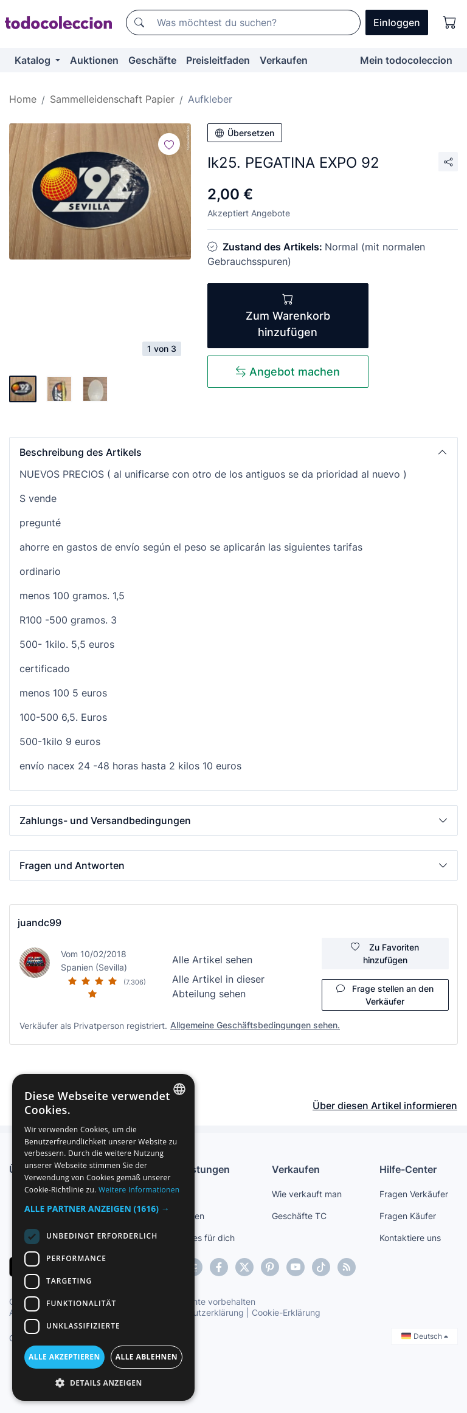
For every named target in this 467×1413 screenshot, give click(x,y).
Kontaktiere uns (410, 1238)
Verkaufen (284, 60)
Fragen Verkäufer (413, 1194)
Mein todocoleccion (406, 60)
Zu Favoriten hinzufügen (385, 953)
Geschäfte (152, 60)
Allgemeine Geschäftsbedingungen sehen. (255, 1025)
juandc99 (39, 922)
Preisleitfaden (218, 60)
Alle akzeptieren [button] (64, 1357)
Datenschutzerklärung (200, 1312)
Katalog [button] (34, 60)
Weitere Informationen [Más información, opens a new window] (139, 1189)
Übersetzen (244, 133)
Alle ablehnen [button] (147, 1357)
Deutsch (424, 1336)
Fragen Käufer (407, 1216)
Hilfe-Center (408, 1169)
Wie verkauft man (307, 1194)
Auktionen (94, 60)
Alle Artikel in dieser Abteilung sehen (218, 986)
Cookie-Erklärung (286, 1312)
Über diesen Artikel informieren (385, 1105)
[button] (233, 452)
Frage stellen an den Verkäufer (385, 994)
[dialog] (103, 1237)
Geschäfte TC (299, 1216)
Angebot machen (287, 371)
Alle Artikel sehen (212, 960)
